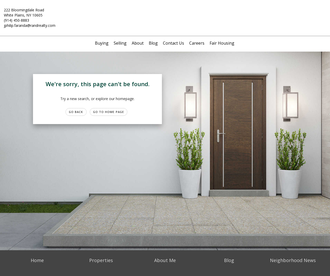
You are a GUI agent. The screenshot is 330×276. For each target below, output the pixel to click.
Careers (196, 43)
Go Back (76, 112)
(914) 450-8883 (16, 20)
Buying (102, 43)
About (138, 43)
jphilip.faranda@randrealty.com (29, 25)
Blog (153, 43)
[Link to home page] (165, 13)
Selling (120, 43)
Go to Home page (108, 112)
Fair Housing (222, 43)
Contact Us (173, 43)
